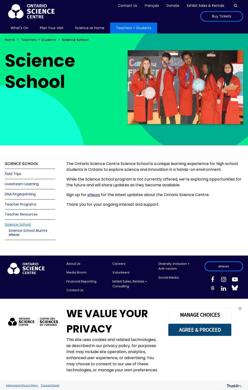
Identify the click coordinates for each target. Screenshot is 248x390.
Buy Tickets (221, 16)
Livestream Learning (22, 184)
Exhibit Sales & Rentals (205, 5)
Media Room (76, 272)
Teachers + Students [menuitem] (133, 27)
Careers (118, 264)
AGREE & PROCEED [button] (200, 329)
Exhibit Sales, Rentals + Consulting (129, 283)
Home (10, 39)
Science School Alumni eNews (28, 232)
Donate (173, 5)
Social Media (168, 277)
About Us (73, 264)
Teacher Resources (21, 214)
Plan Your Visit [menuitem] (51, 27)
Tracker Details (50, 385)
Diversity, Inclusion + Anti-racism (174, 266)
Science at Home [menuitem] (89, 27)
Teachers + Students (38, 39)
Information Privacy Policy (22, 385)
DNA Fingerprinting (20, 194)
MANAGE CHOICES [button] (200, 314)
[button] (240, 308)
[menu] (19, 28)
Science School (18, 224)
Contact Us (127, 5)
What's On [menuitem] (19, 27)
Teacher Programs (20, 204)
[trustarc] (234, 385)
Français (152, 5)
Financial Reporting (81, 281)
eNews (223, 266)
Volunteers (121, 272)
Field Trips (13, 173)
